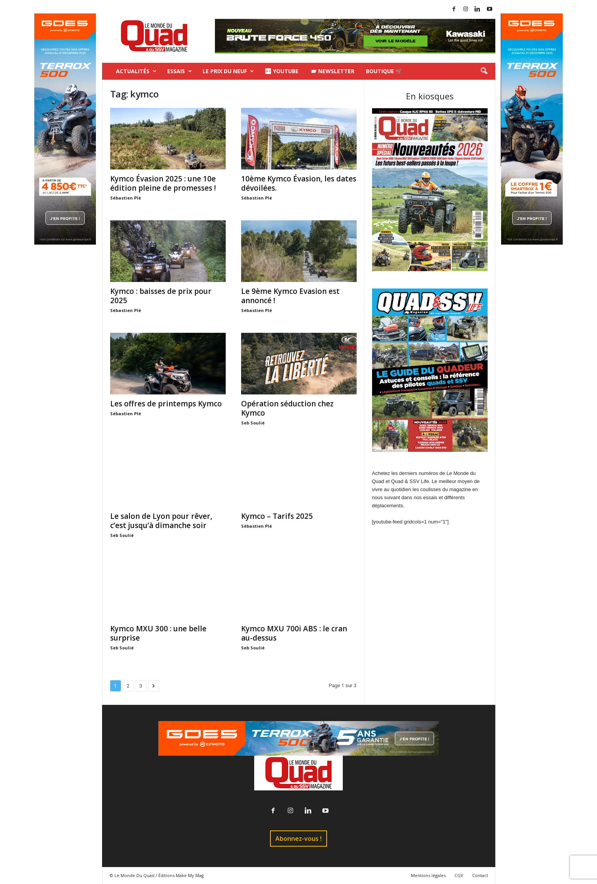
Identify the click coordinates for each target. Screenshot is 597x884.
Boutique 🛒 (384, 71)
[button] (483, 71)
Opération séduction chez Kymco (287, 408)
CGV (458, 875)
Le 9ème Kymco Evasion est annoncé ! (290, 295)
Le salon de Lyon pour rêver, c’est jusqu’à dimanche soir (161, 520)
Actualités (136, 71)
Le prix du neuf (228, 71)
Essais (179, 71)
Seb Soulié (253, 423)
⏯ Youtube (281, 71)
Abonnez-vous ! (298, 838)
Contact (480, 875)
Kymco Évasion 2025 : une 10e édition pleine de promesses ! (163, 183)
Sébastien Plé (125, 198)
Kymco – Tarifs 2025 (277, 516)
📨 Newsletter (332, 71)
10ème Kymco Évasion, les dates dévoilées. (298, 183)
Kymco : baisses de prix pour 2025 (160, 295)
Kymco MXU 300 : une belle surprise (158, 633)
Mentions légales (428, 875)
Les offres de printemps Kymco (166, 404)
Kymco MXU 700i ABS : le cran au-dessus (294, 633)
